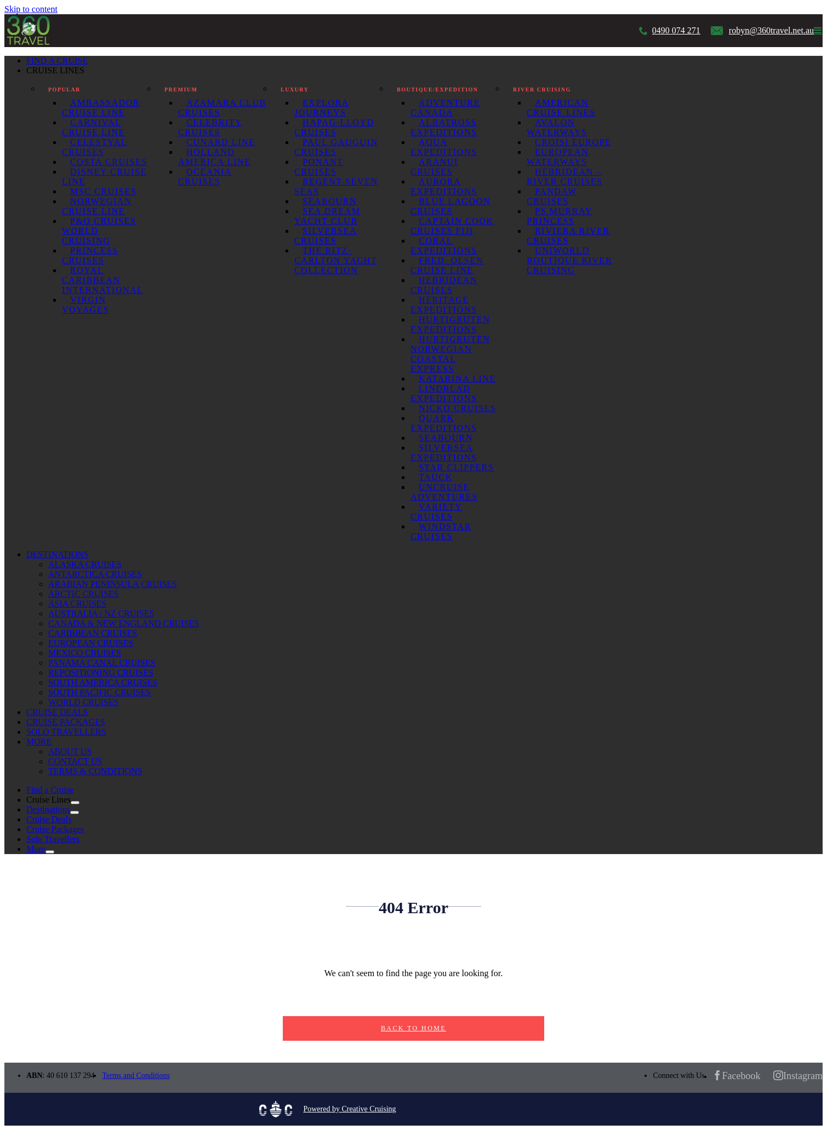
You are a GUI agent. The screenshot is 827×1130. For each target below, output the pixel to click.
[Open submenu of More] (49, 852)
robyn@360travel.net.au (771, 30)
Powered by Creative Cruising (349, 1109)
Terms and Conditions (135, 1075)
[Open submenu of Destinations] (74, 812)
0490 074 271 (676, 30)
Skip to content (31, 9)
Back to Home (413, 1028)
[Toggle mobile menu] (818, 30)
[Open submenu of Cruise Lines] (75, 802)
